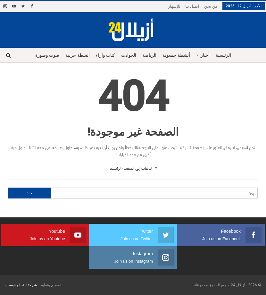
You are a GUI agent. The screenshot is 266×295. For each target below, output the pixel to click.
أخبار (205, 55)
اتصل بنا (192, 6)
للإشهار (174, 6)
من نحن (211, 6)
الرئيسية (223, 55)
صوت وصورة (47, 55)
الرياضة (149, 55)
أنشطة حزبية (77, 55)
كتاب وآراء (105, 55)
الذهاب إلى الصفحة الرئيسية (133, 168)
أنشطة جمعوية (176, 55)
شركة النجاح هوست (21, 285)
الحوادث (128, 55)
